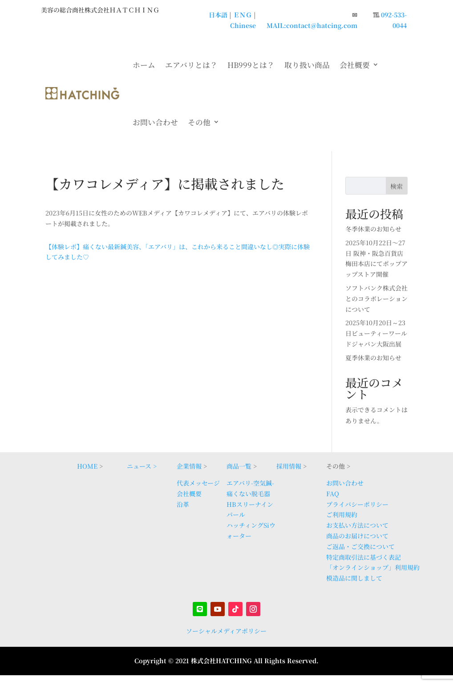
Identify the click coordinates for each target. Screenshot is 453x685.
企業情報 (189, 466)
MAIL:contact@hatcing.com (312, 25)
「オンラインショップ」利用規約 (373, 567)
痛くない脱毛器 (248, 493)
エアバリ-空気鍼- (250, 482)
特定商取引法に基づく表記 (363, 557)
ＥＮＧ (242, 14)
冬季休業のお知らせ (373, 228)
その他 (199, 122)
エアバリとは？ (191, 65)
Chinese (243, 25)
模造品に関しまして (354, 577)
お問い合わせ (155, 122)
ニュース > (142, 466)
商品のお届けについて (357, 535)
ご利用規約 (341, 514)
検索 (396, 186)
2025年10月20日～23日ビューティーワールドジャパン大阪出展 (376, 333)
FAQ (332, 493)
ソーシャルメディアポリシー (226, 630)
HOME (87, 466)
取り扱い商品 (307, 65)
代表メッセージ (198, 482)
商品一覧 (238, 466)
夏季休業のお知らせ (373, 357)
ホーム (144, 65)
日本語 (218, 14)
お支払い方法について (357, 525)
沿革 (183, 504)
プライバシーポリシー (357, 504)
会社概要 (355, 65)
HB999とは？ (251, 65)
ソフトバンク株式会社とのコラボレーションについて (376, 298)
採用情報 (288, 466)
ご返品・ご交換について (360, 546)
